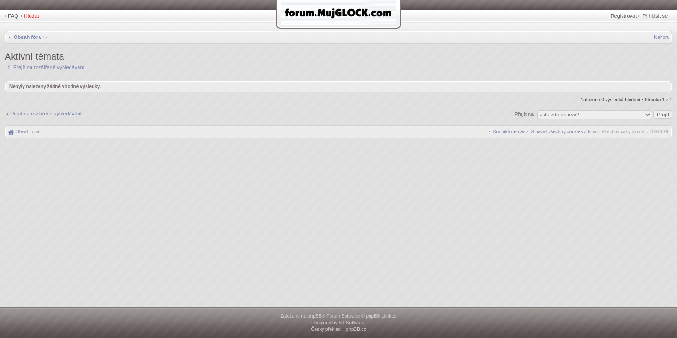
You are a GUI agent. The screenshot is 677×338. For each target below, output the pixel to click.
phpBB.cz (356, 329)
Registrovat (624, 16)
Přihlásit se (655, 16)
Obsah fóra (27, 37)
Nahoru (661, 37)
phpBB (314, 316)
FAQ (13, 16)
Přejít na (524, 114)
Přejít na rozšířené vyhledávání (46, 113)
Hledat (31, 16)
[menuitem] (563, 131)
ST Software (351, 322)
